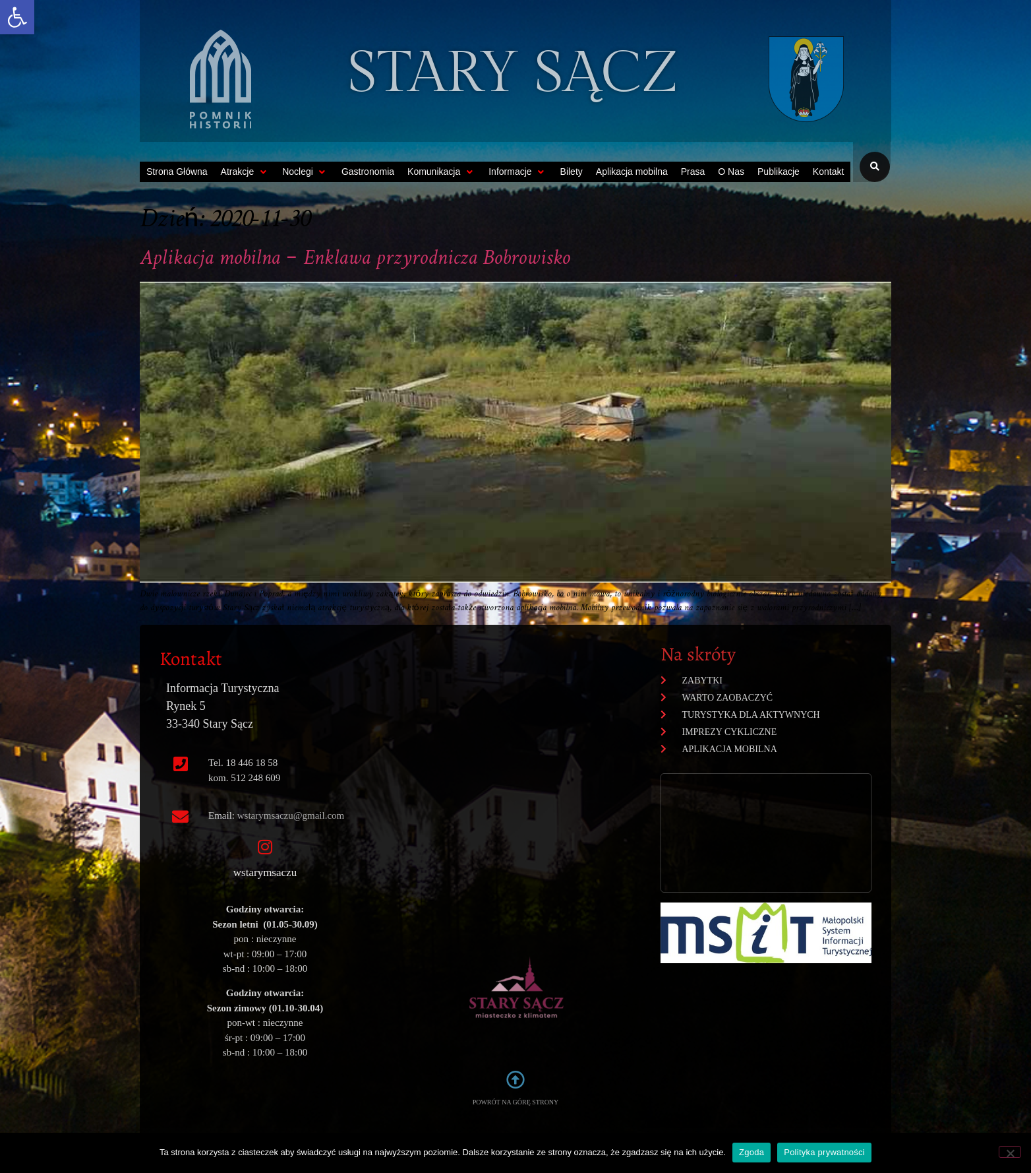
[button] (17, 17)
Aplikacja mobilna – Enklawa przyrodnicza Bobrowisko (355, 258)
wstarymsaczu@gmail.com (291, 815)
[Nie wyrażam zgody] (1010, 1152)
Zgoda (751, 1152)
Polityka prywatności (824, 1152)
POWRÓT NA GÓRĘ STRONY (516, 1102)
